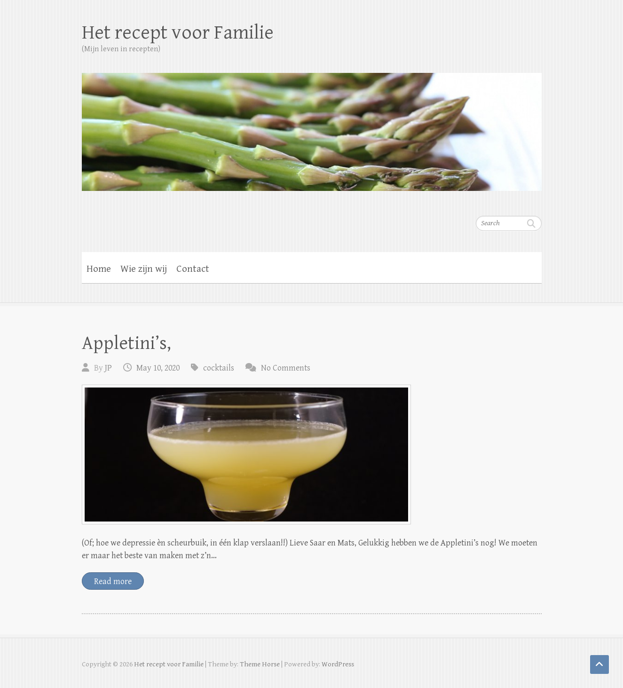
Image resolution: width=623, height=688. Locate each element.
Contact (192, 269)
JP (108, 368)
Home (99, 269)
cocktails (218, 368)
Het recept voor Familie (178, 32)
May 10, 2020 (158, 368)
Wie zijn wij (143, 269)
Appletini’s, (126, 343)
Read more (113, 581)
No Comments (285, 368)
